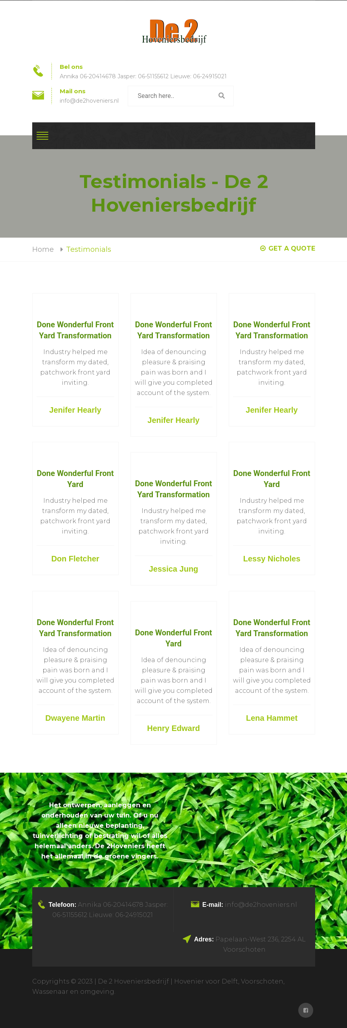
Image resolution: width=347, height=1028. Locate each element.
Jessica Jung (173, 569)
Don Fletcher (75, 558)
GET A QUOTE (287, 248)
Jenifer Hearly (75, 410)
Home (43, 249)
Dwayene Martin (75, 718)
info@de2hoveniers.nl (89, 100)
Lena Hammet (271, 718)
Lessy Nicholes (272, 558)
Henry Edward (173, 728)
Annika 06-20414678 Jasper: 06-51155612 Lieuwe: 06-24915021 (143, 76)
